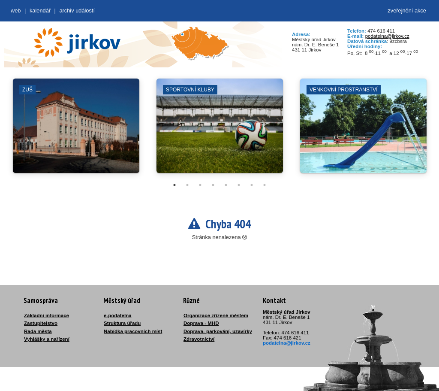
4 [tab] (213, 185)
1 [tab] (174, 185)
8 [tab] (264, 185)
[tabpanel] (76, 130)
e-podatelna (118, 315)
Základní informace (46, 315)
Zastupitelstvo (40, 323)
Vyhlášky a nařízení (46, 339)
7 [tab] (251, 185)
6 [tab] (239, 185)
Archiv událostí (77, 10)
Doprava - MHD (201, 323)
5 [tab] (226, 185)
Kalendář (40, 10)
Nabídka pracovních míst (133, 331)
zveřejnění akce (407, 10)
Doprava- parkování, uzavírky (217, 331)
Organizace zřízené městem (215, 315)
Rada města (38, 331)
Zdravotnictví (198, 339)
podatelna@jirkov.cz (387, 36)
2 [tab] (187, 185)
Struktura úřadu (122, 323)
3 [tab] (200, 185)
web (16, 10)
